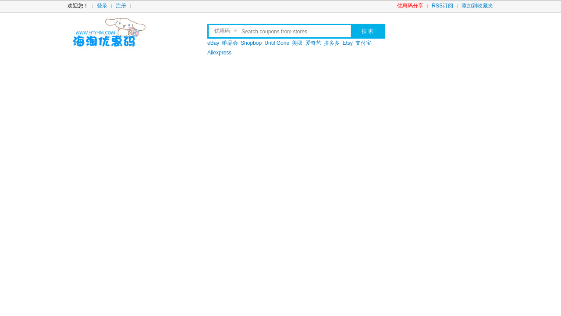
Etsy (348, 43)
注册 (121, 6)
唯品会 (230, 43)
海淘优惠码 (130, 33)
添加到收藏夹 (477, 6)
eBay (213, 43)
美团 (297, 43)
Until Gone (276, 43)
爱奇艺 (313, 43)
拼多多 (332, 43)
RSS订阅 (442, 6)
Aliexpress (219, 53)
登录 (102, 6)
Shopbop (251, 43)
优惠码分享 (410, 6)
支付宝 (363, 43)
